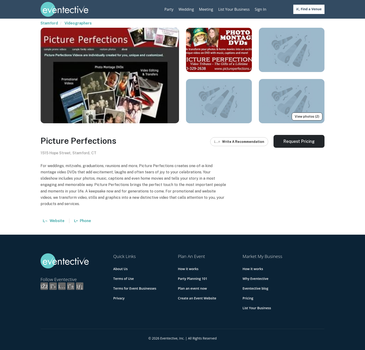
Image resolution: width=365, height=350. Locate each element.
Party (168, 9)
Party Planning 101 (192, 278)
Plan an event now (192, 288)
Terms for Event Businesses (134, 288)
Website (53, 221)
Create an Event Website (197, 298)
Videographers (78, 23)
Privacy (119, 298)
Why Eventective (255, 278)
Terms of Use (123, 278)
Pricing (248, 298)
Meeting (206, 9)
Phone (82, 221)
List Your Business (234, 9)
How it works (188, 269)
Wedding (186, 9)
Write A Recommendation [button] (239, 142)
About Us (120, 269)
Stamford (49, 23)
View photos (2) (307, 116)
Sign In (260, 9)
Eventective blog (255, 288)
